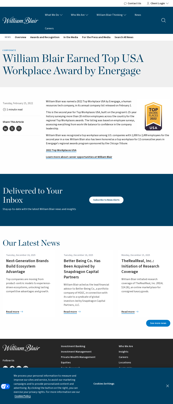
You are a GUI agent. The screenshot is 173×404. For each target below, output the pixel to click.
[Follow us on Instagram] (25, 368)
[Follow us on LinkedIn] (5, 368)
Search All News (124, 37)
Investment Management (76, 352)
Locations (125, 362)
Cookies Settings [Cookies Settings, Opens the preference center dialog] (103, 386)
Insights (123, 352)
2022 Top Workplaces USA (61, 150)
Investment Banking (73, 346)
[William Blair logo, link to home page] (20, 20)
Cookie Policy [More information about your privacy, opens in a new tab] (23, 399)
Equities (66, 362)
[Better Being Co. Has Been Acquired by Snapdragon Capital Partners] (86, 312)
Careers (49, 28)
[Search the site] (163, 20)
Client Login (157, 3)
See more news (158, 323)
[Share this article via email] (19, 128)
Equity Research (70, 368)
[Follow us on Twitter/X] (19, 368)
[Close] (167, 388)
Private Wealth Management (78, 357)
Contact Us (132, 3)
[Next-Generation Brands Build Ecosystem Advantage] (29, 312)
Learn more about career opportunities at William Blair (79, 157)
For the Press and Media (96, 37)
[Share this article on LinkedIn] (5, 128)
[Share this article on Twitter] (12, 128)
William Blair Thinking (112, 15)
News (138, 15)
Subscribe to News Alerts (106, 200)
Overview (20, 37)
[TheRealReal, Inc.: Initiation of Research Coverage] (144, 312)
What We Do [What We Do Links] (54, 15)
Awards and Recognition (44, 37)
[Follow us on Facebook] (12, 368)
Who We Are (80, 15)
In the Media (71, 37)
